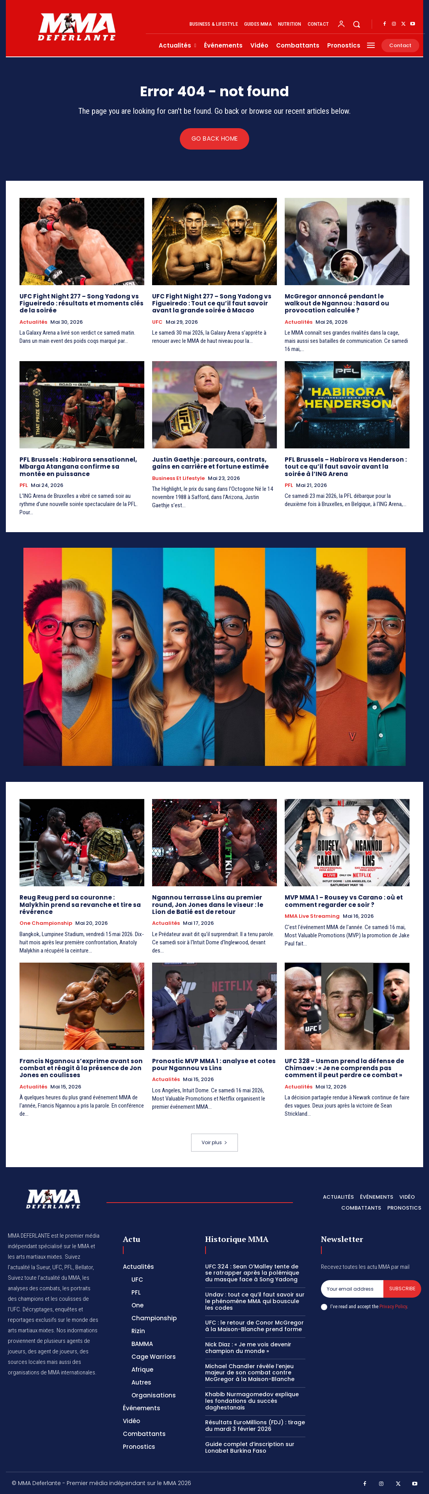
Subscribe (402, 1287)
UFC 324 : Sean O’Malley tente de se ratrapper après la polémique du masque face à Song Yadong (252, 1272)
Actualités (33, 322)
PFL (24, 485)
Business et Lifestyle (178, 478)
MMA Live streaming (312, 916)
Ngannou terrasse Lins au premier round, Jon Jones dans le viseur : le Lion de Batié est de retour (212, 904)
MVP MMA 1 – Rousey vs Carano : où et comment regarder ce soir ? (343, 900)
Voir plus (214, 1142)
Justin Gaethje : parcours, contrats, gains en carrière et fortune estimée (209, 463)
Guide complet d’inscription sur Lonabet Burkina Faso (249, 1446)
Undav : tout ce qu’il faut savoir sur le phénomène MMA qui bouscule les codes (255, 1300)
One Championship (46, 916)
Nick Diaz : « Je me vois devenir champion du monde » (248, 1347)
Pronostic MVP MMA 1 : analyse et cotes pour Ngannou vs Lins (212, 1064)
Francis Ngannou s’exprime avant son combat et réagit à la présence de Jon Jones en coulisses (79, 1068)
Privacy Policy (393, 1305)
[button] (356, 24)
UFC (157, 322)
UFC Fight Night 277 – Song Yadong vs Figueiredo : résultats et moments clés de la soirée (80, 304)
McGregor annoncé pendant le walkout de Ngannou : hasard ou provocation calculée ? (346, 304)
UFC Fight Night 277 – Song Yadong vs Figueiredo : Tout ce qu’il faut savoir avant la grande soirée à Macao (210, 304)
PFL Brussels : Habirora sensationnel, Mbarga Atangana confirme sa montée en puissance (81, 467)
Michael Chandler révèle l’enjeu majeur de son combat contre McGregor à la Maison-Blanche (249, 1372)
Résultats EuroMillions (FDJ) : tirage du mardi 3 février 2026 (255, 1425)
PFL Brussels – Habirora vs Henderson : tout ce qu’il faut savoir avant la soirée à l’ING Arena (345, 467)
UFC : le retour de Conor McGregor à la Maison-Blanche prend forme (254, 1325)
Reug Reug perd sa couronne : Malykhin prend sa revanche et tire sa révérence (81, 900)
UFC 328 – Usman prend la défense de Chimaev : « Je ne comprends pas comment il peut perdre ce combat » (343, 1068)
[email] (352, 1287)
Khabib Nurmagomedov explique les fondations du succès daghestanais (252, 1400)
